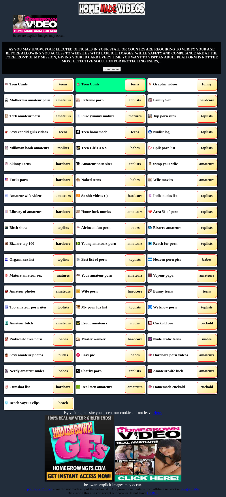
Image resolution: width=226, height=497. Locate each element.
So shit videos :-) (101, 196)
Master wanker (101, 340)
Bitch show (30, 228)
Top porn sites (173, 117)
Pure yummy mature (101, 117)
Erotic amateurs (101, 324)
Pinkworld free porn (30, 340)
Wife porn (101, 292)
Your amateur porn (101, 276)
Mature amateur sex (30, 276)
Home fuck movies (101, 212)
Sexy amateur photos (30, 356)
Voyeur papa (173, 276)
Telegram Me (189, 489)
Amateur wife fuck (173, 372)
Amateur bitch (30, 324)
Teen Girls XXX (101, 148)
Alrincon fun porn (101, 228)
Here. (157, 412)
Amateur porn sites (101, 164)
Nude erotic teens (173, 340)
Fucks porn (30, 180)
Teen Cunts (30, 85)
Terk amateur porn (30, 117)
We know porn (173, 308)
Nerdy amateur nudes (30, 372)
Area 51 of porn (173, 212)
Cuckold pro (173, 324)
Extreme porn (101, 101)
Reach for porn (173, 244)
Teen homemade (101, 133)
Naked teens (101, 180)
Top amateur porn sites (30, 308)
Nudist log (173, 133)
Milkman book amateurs (30, 148)
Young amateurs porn (101, 244)
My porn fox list (101, 308)
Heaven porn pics (173, 260)
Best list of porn (101, 260)
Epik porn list (173, 148)
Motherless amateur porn (30, 101)
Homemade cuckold (173, 387)
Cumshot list (30, 387)
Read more (111, 69)
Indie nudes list (173, 196)
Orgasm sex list (30, 260)
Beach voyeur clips (30, 403)
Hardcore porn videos (173, 356)
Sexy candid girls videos (30, 133)
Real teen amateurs (101, 387)
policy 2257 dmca (40, 489)
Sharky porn (101, 372)
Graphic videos (173, 85)
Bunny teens (173, 292)
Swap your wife (173, 164)
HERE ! (152, 493)
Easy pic (101, 356)
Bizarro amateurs (173, 228)
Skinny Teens (30, 164)
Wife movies (173, 180)
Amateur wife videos (30, 196)
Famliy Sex (173, 101)
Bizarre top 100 (30, 244)
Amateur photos (30, 292)
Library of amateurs (30, 212)
